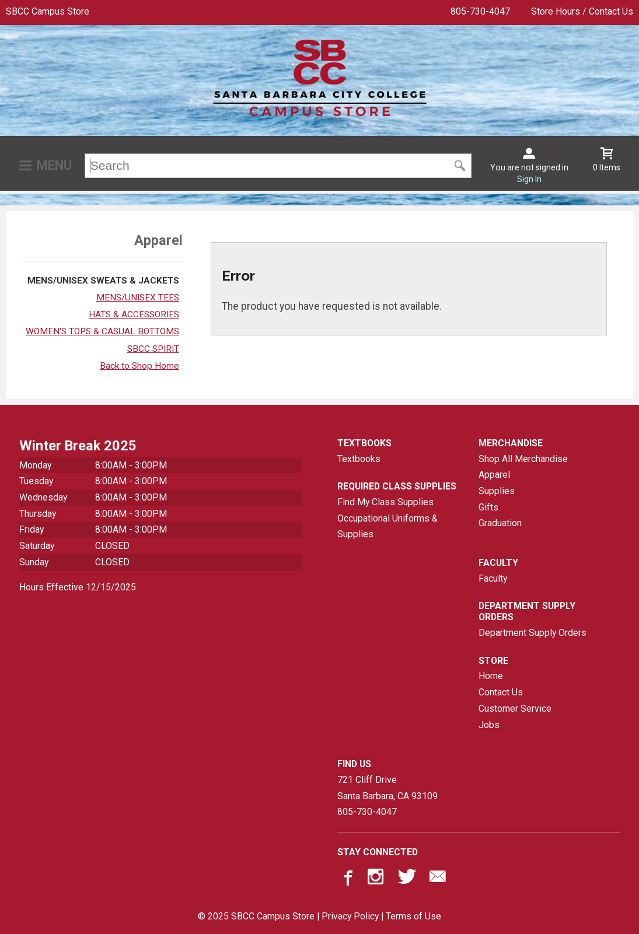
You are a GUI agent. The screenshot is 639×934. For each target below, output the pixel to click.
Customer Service (515, 708)
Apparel (494, 474)
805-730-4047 (480, 11)
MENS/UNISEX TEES (137, 297)
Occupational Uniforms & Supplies (387, 526)
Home (491, 675)
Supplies (497, 490)
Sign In (529, 179)
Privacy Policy (350, 916)
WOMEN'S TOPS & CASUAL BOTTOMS (102, 331)
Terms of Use (413, 916)
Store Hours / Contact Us (582, 11)
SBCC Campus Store (47, 11)
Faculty (493, 578)
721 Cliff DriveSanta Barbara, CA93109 (387, 788)
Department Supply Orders (532, 632)
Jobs (489, 724)
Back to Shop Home (139, 366)
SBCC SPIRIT (153, 349)
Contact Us (501, 692)
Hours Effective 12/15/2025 (77, 587)
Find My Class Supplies (385, 502)
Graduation (500, 523)
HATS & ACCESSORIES (134, 314)
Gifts (488, 507)
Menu (54, 165)
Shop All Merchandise (523, 458)
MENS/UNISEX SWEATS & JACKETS (103, 280)
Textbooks (358, 458)
